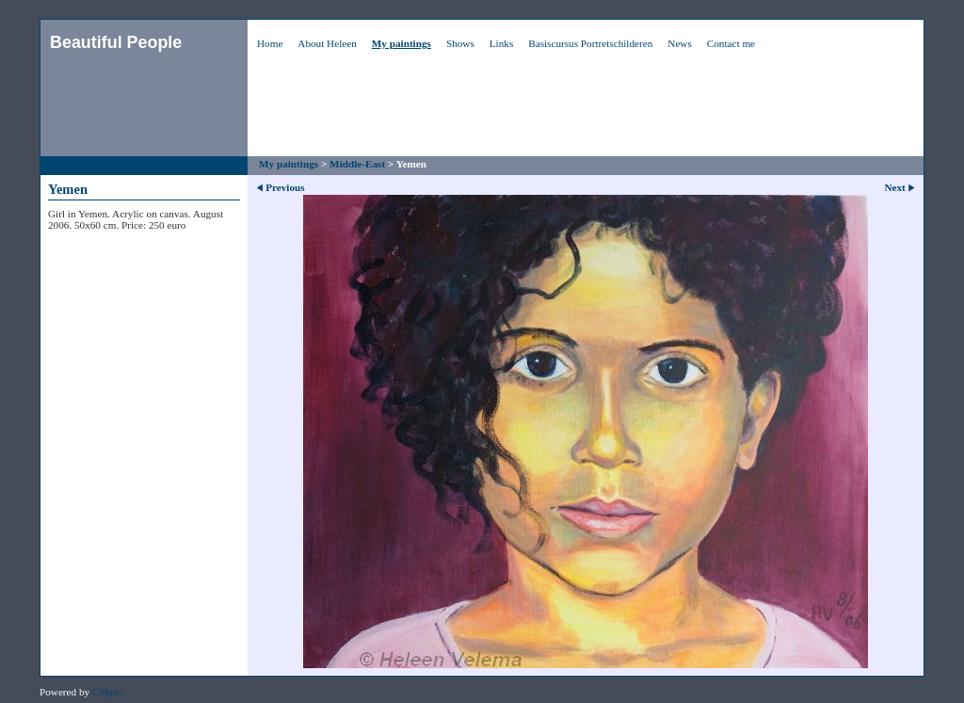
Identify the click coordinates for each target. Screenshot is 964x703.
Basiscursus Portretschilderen (590, 43)
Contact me (731, 43)
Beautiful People (116, 42)
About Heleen (326, 43)
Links (501, 43)
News (679, 43)
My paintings (401, 43)
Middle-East (357, 163)
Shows (460, 43)
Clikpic (107, 691)
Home (269, 43)
